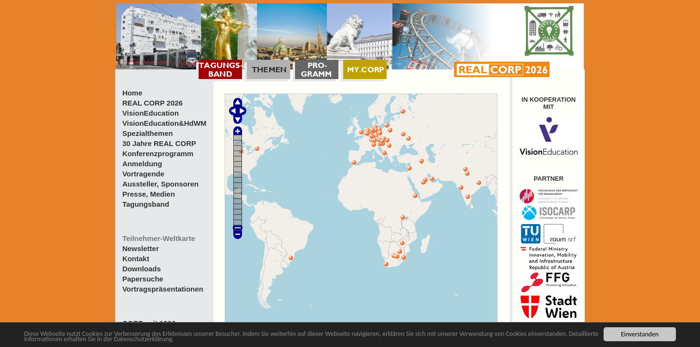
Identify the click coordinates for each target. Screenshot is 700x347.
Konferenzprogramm (158, 153)
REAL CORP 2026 (152, 103)
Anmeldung (142, 164)
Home (132, 93)
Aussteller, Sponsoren (160, 184)
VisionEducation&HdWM (164, 123)
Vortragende (143, 174)
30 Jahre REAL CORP (159, 143)
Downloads (141, 269)
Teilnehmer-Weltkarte (158, 238)
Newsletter (140, 248)
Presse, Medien (148, 194)
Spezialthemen (147, 133)
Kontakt (135, 258)
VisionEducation (150, 113)
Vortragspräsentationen (162, 289)
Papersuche (142, 279)
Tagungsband (145, 204)
